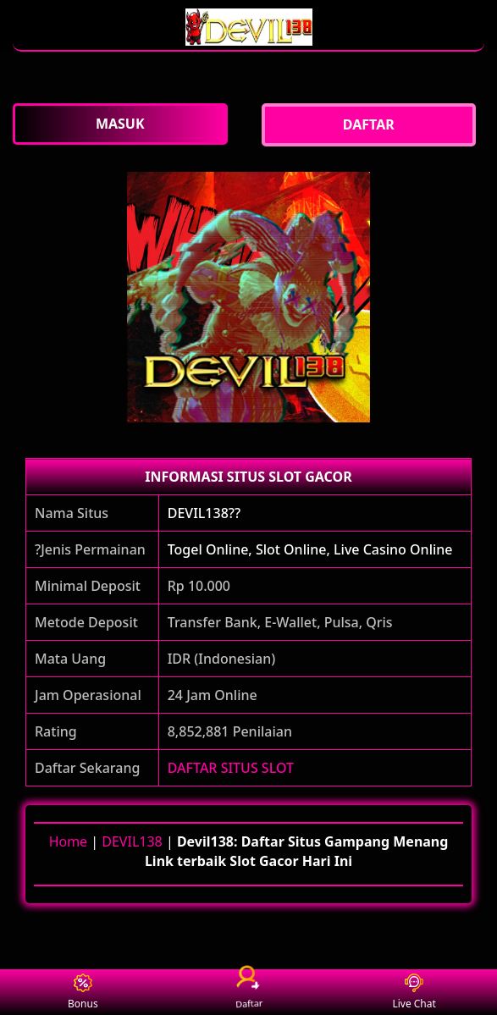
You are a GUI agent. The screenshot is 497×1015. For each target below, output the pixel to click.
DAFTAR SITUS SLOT (231, 767)
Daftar (249, 992)
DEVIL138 (132, 841)
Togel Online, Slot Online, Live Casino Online (310, 549)
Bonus (83, 993)
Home (68, 841)
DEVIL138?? (204, 513)
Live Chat (413, 993)
